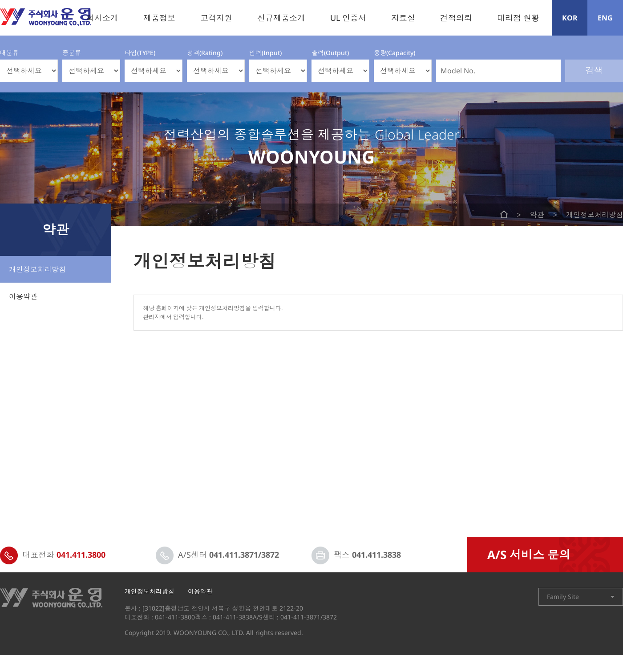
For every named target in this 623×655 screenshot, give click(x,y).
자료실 (403, 17)
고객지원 (216, 17)
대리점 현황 (518, 17)
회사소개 (102, 17)
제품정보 (159, 17)
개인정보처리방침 (37, 269)
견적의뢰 (456, 17)
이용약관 (23, 296)
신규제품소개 (281, 17)
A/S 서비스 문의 (528, 555)
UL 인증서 (348, 17)
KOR (570, 18)
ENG (605, 18)
